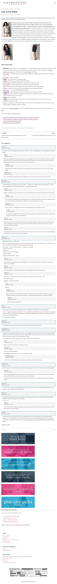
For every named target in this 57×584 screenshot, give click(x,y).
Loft (4, 86)
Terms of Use (5, 559)
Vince (8, 72)
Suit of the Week (9, 14)
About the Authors (6, 541)
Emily (3, 412)
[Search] (53, 429)
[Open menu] (55, 3)
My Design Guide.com (37, 325)
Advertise (5, 548)
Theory (5, 97)
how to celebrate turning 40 (10, 519)
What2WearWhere (8, 355)
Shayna (3, 180)
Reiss (11, 72)
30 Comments (17, 8)
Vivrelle (5, 102)
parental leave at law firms (10, 518)
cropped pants (13, 127)
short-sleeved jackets (29, 127)
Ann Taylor (6, 77)
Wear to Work (17, 14)
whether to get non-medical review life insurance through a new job (20, 119)
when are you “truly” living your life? (12, 121)
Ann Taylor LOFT (5, 127)
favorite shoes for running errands (11, 122)
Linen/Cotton (21, 127)
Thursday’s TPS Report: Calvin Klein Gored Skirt (43, 134)
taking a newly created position (11, 521)
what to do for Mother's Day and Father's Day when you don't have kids (21, 117)
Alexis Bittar (6, 73)
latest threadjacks (14, 108)
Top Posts (5, 538)
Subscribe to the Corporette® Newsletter (11, 539)
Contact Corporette (7, 542)
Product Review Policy (7, 550)
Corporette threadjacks (16, 525)
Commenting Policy (7, 558)
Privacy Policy (6, 560)
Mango (5, 88)
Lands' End (6, 84)
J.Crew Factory (7, 83)
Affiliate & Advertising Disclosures (9, 562)
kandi (9, 297)
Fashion (3, 14)
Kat (3, 8)
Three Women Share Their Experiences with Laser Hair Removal (14, 135)
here (2, 110)
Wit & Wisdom (28, 72)
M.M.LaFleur (6, 90)
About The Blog (6, 535)
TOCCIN (5, 99)
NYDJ (35, 72)
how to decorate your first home (11, 516)
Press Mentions (6, 536)
